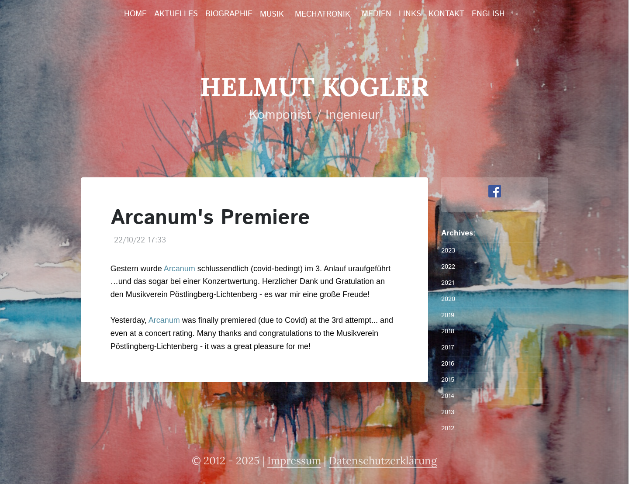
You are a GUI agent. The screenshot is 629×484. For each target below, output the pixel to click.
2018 (447, 331)
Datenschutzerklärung (383, 460)
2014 (447, 396)
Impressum (294, 460)
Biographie (228, 14)
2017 (447, 347)
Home (135, 14)
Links (410, 14)
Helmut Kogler (314, 86)
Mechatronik (322, 14)
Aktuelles (176, 14)
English (488, 14)
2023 (448, 250)
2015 (447, 379)
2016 (447, 363)
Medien (376, 14)
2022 (448, 266)
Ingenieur (352, 115)
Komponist (280, 115)
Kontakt (446, 14)
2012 (447, 428)
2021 (447, 282)
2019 (447, 315)
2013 (447, 412)
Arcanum (179, 268)
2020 (448, 299)
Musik (272, 14)
